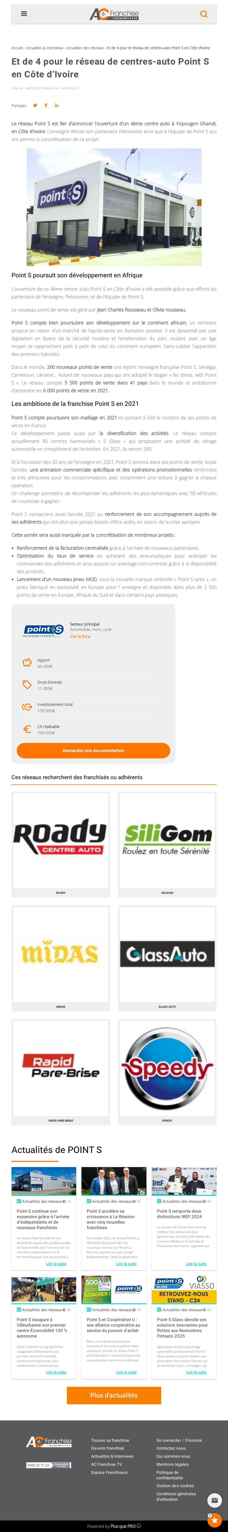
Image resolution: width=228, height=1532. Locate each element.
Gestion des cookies (175, 1486)
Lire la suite (56, 1264)
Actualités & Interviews (44, 47)
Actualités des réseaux (85, 47)
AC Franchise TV (106, 1464)
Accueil (17, 47)
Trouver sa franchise (110, 1440)
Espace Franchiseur (109, 1472)
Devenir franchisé (107, 1448)
